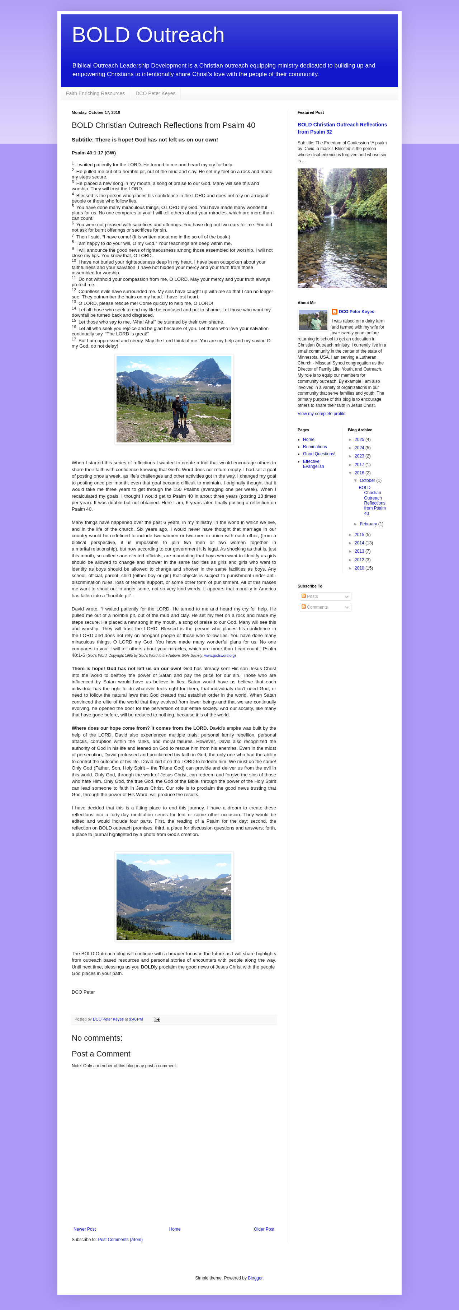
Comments (315, 607)
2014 (360, 542)
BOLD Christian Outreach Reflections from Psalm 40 (372, 500)
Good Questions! (319, 453)
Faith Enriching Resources (95, 93)
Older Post (264, 1229)
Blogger (255, 1278)
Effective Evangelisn (313, 464)
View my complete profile (321, 413)
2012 (360, 559)
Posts (310, 596)
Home (175, 1229)
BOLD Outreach (148, 35)
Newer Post (85, 1229)
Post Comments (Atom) (120, 1239)
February (369, 523)
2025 (360, 439)
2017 (360, 464)
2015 (360, 534)
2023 (360, 456)
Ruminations (315, 446)
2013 (360, 551)
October (368, 480)
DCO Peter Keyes (155, 93)
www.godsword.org (219, 656)
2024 (360, 447)
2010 (360, 568)
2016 (360, 472)
